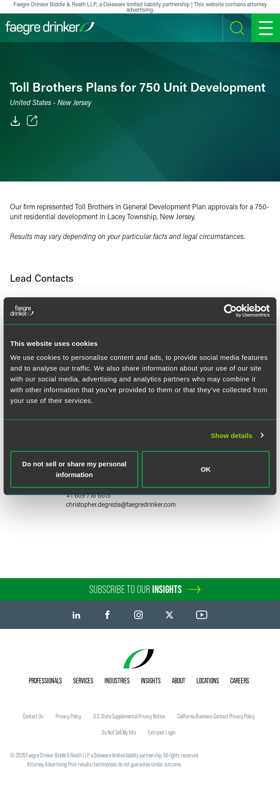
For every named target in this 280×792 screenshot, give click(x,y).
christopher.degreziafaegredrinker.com (121, 504)
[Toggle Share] (32, 121)
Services (83, 681)
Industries (117, 681)
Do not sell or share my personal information (74, 469)
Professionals (45, 681)
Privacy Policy (68, 716)
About (178, 681)
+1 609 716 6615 (88, 495)
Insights (151, 681)
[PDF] (15, 121)
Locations (208, 681)
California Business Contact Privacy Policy (216, 716)
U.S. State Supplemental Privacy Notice (129, 716)
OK (206, 469)
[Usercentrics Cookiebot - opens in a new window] (230, 310)
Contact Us (33, 716)
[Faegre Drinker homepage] (49, 28)
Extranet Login (161, 732)
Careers (239, 681)
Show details (232, 435)
